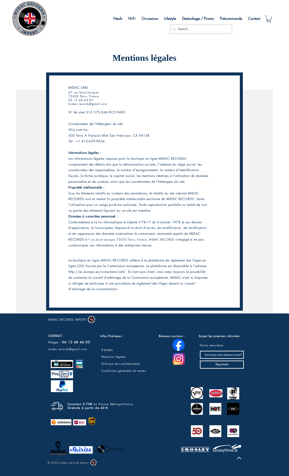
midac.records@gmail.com (87, 104)
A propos (107, 350)
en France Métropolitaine (100, 404)
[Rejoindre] (222, 365)
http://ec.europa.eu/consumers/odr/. (97, 272)
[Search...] (200, 29)
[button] (269, 18)
